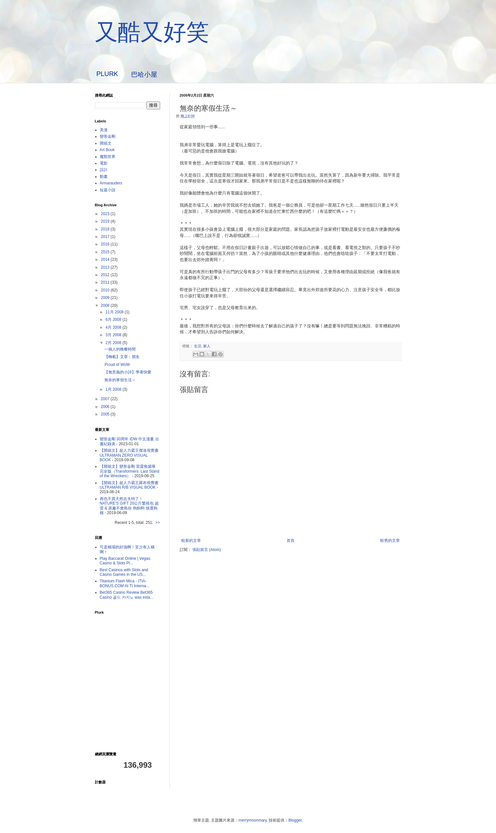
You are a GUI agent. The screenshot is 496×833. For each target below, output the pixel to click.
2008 (106, 305)
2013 (106, 267)
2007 (106, 399)
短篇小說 (107, 190)
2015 (106, 252)
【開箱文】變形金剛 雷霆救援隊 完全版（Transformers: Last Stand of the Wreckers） (129, 471)
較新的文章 (191, 540)
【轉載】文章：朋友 (122, 356)
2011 (106, 282)
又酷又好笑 (152, 32)
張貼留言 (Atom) (206, 549)
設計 (104, 169)
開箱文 (106, 143)
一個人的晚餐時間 (120, 349)
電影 (104, 163)
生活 (197, 346)
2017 (106, 236)
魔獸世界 (107, 156)
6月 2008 (113, 319)
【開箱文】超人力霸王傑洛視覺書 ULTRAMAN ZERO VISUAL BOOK (129, 455)
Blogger (295, 820)
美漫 (104, 130)
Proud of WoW (117, 364)
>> (157, 522)
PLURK (107, 73)
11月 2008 (115, 312)
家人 (206, 346)
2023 (106, 214)
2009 (106, 297)
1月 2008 (113, 389)
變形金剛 (107, 136)
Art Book (107, 150)
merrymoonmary (252, 820)
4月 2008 (113, 327)
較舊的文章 (390, 540)
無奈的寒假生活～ (120, 380)
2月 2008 (113, 342)
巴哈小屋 (144, 74)
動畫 (104, 176)
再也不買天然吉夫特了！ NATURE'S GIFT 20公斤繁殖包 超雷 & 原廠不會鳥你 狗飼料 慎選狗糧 (129, 505)
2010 (106, 290)
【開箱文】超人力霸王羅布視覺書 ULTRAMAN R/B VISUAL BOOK (129, 485)
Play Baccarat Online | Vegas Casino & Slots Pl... (125, 560)
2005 (106, 414)
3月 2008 (113, 335)
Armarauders (111, 183)
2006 (106, 406)
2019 (106, 221)
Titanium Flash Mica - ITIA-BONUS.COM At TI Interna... (125, 583)
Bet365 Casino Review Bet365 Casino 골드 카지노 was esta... (127, 594)
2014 (106, 259)
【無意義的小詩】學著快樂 (127, 372)
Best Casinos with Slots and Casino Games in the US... (124, 572)
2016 (106, 244)
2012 (106, 275)
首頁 (290, 540)
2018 (106, 229)
